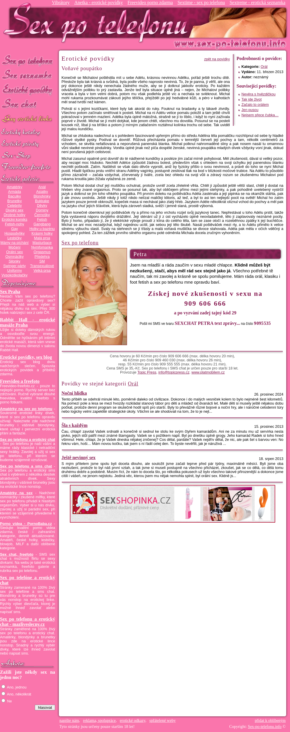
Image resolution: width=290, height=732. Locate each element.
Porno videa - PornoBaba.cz (26, 524)
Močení (14, 247)
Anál (42, 187)
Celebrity (14, 206)
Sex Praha (10, 291)
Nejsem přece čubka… (260, 115)
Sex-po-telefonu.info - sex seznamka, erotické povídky (97, 22)
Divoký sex (14, 210)
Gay (14, 229)
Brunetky (14, 201)
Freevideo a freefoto (19, 381)
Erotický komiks (14, 220)
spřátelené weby (162, 720)
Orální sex (14, 252)
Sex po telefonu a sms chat (26, 466)
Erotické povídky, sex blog (26, 357)
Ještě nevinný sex (78, 457)
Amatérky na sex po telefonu (26, 409)
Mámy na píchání (14, 243)
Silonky (15, 261)
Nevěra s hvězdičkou (259, 94)
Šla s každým (74, 425)
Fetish (42, 220)
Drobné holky (15, 215)
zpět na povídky (217, 59)
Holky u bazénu (42, 229)
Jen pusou (250, 110)
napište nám (69, 720)
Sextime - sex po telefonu (201, 2)
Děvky (42, 206)
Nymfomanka (42, 247)
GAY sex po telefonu (27, 119)
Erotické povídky (27, 89)
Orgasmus (42, 252)
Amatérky (14, 187)
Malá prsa (42, 238)
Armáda (14, 192)
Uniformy (14, 271)
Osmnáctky (14, 257)
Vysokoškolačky (14, 275)
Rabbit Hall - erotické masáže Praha (27, 322)
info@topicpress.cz (173, 372)
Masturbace (42, 243)
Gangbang (41, 224)
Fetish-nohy (14, 224)
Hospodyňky (14, 233)
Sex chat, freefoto (16, 554)
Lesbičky (14, 238)
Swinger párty (14, 266)
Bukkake (42, 201)
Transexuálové (42, 266)
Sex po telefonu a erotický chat (27, 440)
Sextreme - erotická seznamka (257, 2)
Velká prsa (41, 271)
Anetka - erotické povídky (98, 2)
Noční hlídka (74, 393)
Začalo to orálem (255, 105)
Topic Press (146, 372)
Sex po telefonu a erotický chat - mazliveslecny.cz (27, 622)
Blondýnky (42, 196)
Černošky (42, 215)
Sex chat (27, 104)
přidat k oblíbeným (270, 720)
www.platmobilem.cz (208, 372)
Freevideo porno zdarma (150, 2)
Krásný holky (42, 233)
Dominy (42, 210)
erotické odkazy (132, 720)
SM (42, 261)
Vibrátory (61, 2)
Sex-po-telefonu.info (265, 726)
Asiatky (42, 192)
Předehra (42, 257)
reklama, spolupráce (99, 720)
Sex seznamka (27, 75)
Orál (264, 67)
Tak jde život (252, 99)
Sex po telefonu (27, 60)
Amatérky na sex (16, 493)
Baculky (14, 196)
